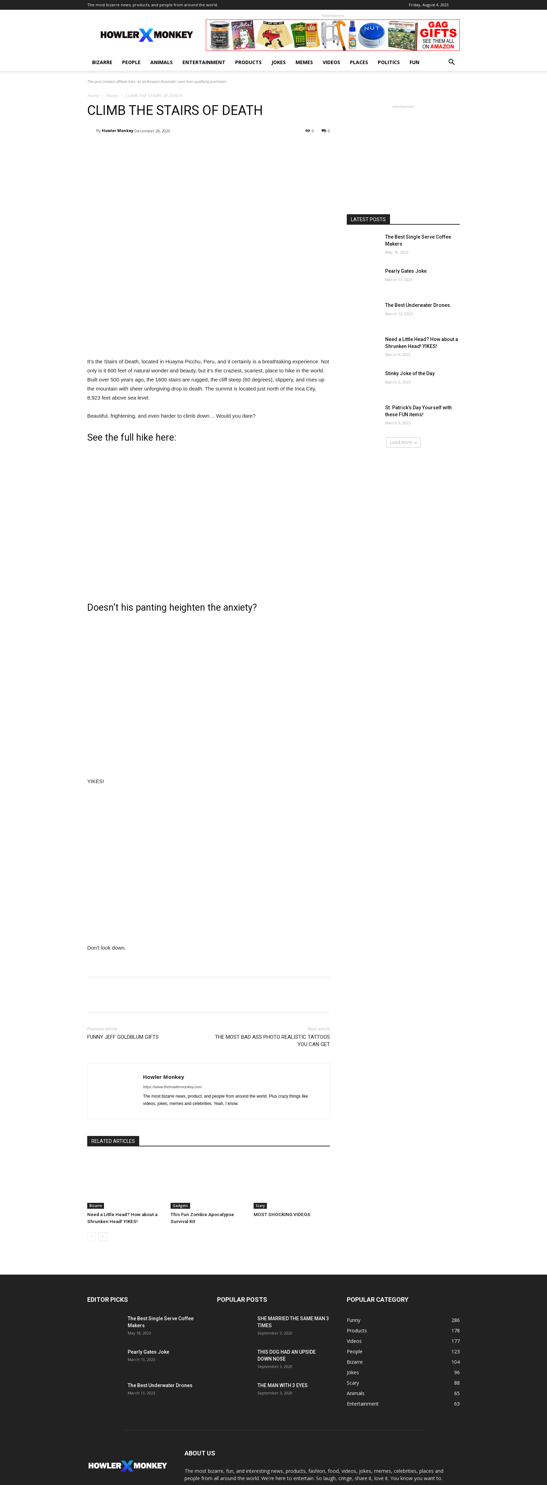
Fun (414, 62)
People (131, 62)
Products (248, 62)
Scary (260, 1205)
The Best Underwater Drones (417, 305)
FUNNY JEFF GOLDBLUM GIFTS (123, 1037)
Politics (389, 62)
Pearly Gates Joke (406, 271)
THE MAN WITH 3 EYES (282, 1385)
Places (359, 62)
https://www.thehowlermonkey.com (172, 1087)
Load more (403, 442)
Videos (331, 62)
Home (93, 96)
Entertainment (203, 62)
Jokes (278, 62)
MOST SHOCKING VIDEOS (280, 1214)
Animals (161, 62)
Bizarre (102, 62)
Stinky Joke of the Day (410, 373)
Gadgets (180, 1205)
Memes (304, 62)
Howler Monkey (117, 130)
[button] (451, 63)
